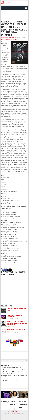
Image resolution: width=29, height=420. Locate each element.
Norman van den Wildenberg (7, 37)
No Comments (14, 39)
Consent (14, 418)
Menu (3, 8)
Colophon (14, 415)
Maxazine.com (16, 411)
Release (3, 39)
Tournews (7, 39)
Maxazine (3, 354)
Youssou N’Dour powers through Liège (11, 367)
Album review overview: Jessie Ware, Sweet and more (14, 369)
